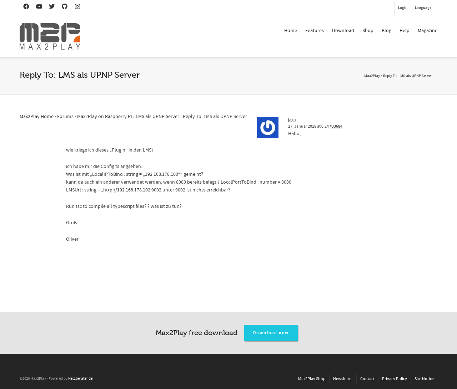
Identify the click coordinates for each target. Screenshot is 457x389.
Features (314, 30)
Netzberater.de (80, 378)
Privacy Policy (394, 379)
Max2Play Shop (312, 379)
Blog (386, 30)
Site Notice (424, 379)
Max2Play (372, 75)
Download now (271, 333)
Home (290, 30)
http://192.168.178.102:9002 (132, 190)
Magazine (427, 30)
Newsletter (343, 379)
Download (343, 30)
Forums (65, 116)
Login (402, 7)
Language (423, 7)
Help (405, 30)
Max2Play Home (37, 116)
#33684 (336, 126)
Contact (367, 379)
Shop (367, 30)
